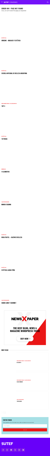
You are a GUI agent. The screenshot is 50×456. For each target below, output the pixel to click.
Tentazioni (19, 401)
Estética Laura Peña (8, 270)
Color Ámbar (20, 382)
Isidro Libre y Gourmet (8, 303)
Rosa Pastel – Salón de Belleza (11, 237)
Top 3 (3, 106)
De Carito (19, 362)
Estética (3, 70)
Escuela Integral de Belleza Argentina (14, 73)
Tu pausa (4, 139)
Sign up (25, 429)
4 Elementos (5, 172)
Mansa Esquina (6, 204)
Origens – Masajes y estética (10, 40)
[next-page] (5, 413)
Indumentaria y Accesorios (9, 103)
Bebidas (3, 169)
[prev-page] (2, 413)
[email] (25, 425)
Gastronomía (5, 300)
